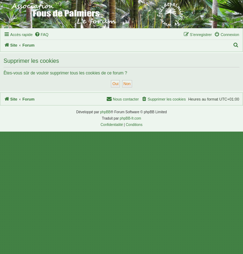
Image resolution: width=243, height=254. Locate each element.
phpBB (105, 112)
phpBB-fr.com (130, 118)
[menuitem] (42, 34)
